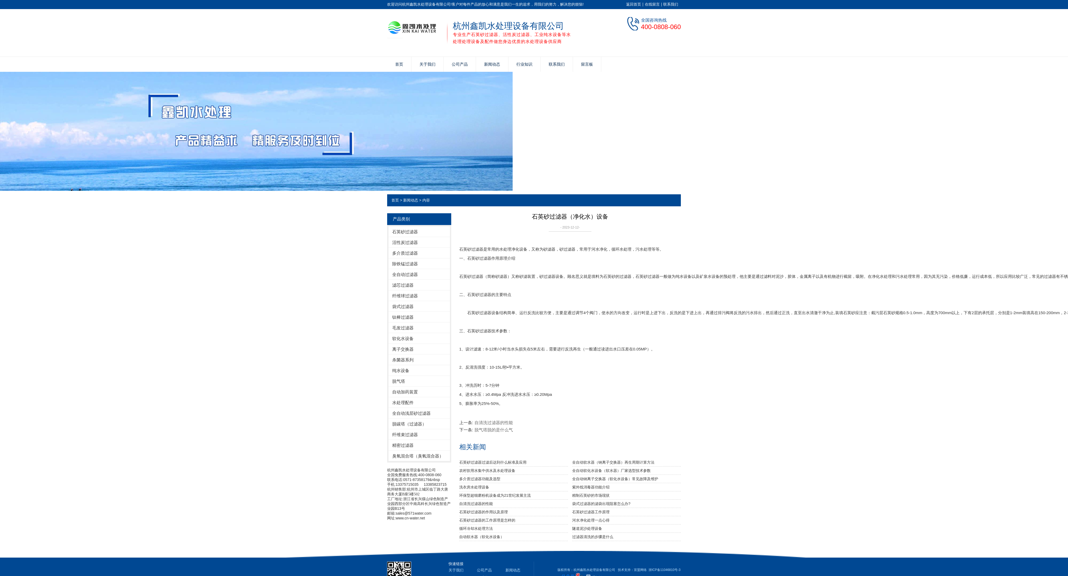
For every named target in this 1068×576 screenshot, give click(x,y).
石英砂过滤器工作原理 (591, 512)
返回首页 (633, 4)
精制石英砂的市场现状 (591, 495)
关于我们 (427, 64)
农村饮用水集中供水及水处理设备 (487, 470)
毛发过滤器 (403, 328)
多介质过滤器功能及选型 (479, 479)
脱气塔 (398, 381)
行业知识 (524, 64)
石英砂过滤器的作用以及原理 (483, 512)
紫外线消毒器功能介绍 (591, 487)
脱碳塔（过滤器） (409, 424)
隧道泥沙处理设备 (587, 528)
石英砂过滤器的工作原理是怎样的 (487, 520)
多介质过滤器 (405, 253)
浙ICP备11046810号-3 (665, 570)
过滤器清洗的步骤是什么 (592, 537)
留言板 (587, 64)
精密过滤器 (403, 445)
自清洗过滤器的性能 (493, 422)
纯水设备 (400, 370)
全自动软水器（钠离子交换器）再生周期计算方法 (613, 462)
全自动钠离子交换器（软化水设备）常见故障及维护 (615, 479)
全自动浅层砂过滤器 (411, 413)
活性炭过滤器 (405, 242)
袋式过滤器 (403, 306)
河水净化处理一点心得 (591, 520)
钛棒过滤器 (403, 317)
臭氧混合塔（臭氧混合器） (417, 456)
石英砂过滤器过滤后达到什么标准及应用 (493, 462)
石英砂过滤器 (405, 232)
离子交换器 (403, 349)
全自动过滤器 (405, 274)
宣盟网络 (640, 570)
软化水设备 (403, 338)
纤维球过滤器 (405, 296)
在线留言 (652, 4)
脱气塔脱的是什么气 (493, 430)
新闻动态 (492, 64)
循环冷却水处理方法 (476, 528)
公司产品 (460, 64)
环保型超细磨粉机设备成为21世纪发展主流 (495, 495)
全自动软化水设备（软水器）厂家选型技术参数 (611, 470)
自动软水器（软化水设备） (481, 537)
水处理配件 (403, 402)
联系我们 (670, 4)
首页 (399, 64)
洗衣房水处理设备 (474, 487)
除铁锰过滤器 (405, 264)
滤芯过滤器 (403, 285)
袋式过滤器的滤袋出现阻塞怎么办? (601, 504)
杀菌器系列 (403, 360)
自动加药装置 (405, 392)
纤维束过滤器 (405, 434)
